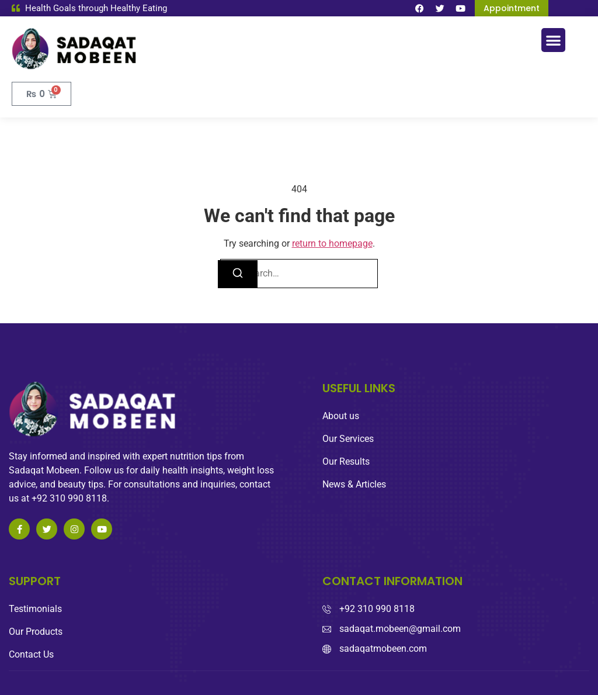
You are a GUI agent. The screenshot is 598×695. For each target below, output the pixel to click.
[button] (553, 40)
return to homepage (332, 243)
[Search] (238, 274)
